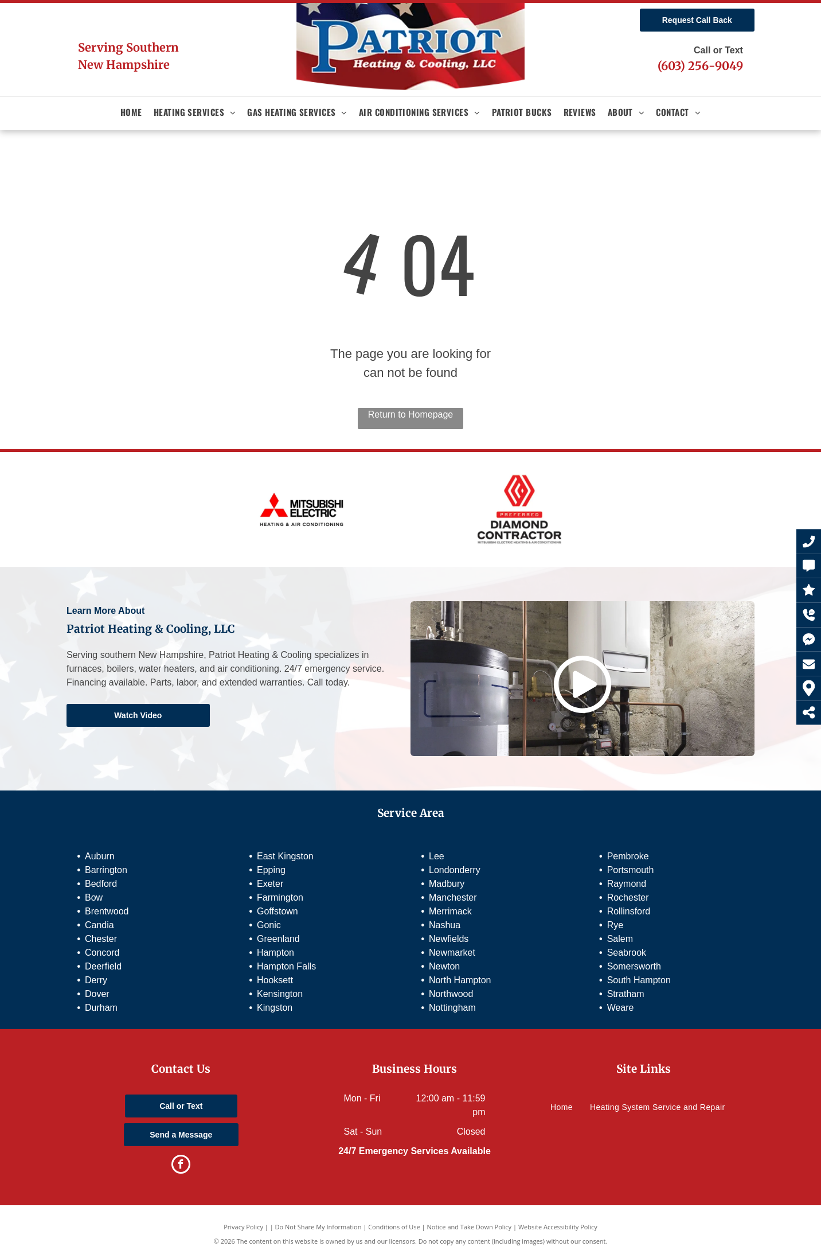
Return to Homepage (410, 414)
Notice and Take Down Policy (469, 1226)
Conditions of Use (394, 1226)
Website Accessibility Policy (557, 1226)
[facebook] (180, 1166)
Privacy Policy (243, 1226)
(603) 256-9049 (700, 66)
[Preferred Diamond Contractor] (519, 509)
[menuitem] (131, 112)
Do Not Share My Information (318, 1226)
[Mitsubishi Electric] (301, 509)
